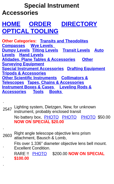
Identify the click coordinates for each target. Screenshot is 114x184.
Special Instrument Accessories (33, 68)
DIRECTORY (79, 23)
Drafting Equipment (86, 68)
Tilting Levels (45, 50)
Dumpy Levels (16, 50)
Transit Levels (76, 50)
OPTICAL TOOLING (30, 31)
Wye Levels (43, 45)
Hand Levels (31, 55)
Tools (38, 91)
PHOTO (51, 117)
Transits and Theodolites (64, 41)
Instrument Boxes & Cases (28, 87)
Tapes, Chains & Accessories (55, 82)
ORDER (40, 23)
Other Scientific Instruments (29, 78)
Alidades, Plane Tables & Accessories (38, 59)
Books (56, 91)
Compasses (13, 45)
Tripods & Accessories (24, 73)
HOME (11, 23)
